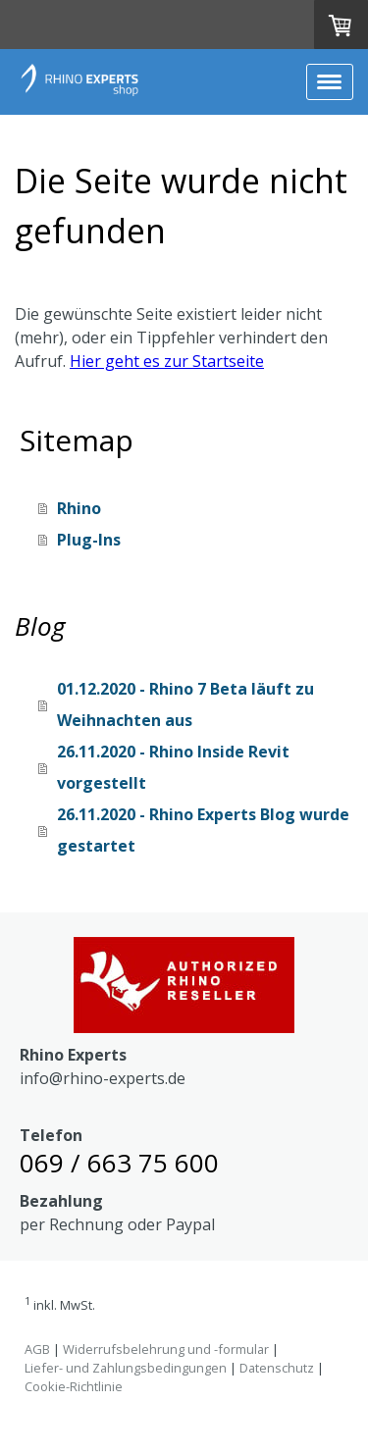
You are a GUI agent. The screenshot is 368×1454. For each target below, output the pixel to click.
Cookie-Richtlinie (74, 1386)
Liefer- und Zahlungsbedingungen (126, 1367)
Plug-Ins (89, 539)
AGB (37, 1349)
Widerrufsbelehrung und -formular (166, 1349)
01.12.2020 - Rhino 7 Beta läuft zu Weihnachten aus (185, 704)
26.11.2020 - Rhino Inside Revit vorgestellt (173, 767)
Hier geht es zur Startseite (167, 361)
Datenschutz (276, 1367)
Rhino (79, 508)
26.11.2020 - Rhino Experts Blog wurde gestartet (203, 830)
